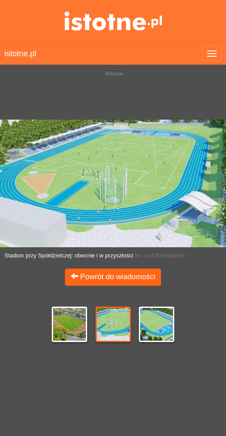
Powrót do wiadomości (113, 276)
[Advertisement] (113, 93)
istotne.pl (113, 21)
